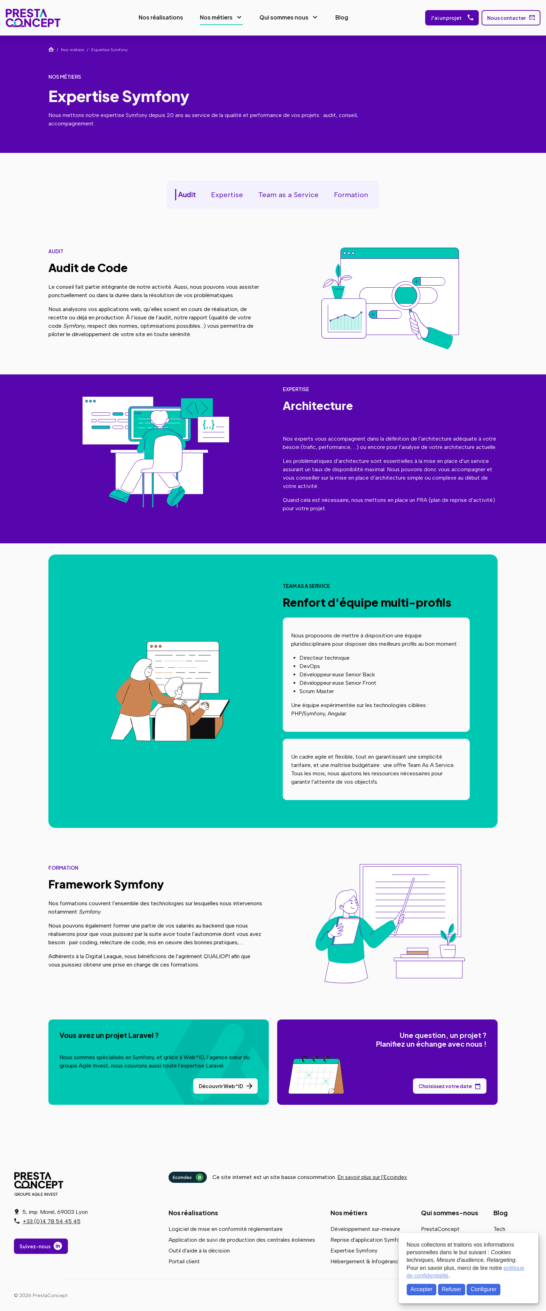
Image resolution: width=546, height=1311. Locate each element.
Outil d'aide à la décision (199, 1249)
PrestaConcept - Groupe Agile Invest (40, 1182)
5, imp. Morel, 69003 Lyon (55, 1212)
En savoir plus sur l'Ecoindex (372, 1175)
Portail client (184, 1260)
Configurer (484, 1289)
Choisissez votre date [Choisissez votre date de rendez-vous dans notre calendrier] (445, 1084)
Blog (339, 16)
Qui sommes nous (281, 16)
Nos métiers (214, 16)
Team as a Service (288, 193)
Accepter (421, 1289)
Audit (187, 193)
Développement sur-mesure (365, 1227)
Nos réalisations (158, 16)
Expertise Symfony (353, 1249)
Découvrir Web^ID (221, 1084)
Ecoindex (188, 1176)
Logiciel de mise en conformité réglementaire (226, 1227)
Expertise (227, 193)
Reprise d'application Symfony (368, 1238)
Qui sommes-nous (449, 1211)
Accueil (51, 48)
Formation (351, 193)
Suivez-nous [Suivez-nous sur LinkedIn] (35, 1246)
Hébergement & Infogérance (365, 1260)
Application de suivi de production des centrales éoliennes (242, 1238)
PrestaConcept (32, 17)
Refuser (451, 1289)
